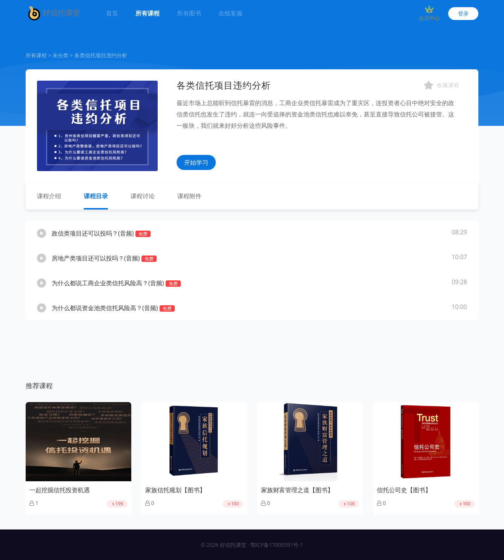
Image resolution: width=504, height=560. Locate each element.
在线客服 (230, 13)
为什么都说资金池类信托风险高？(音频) (113, 308)
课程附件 (189, 196)
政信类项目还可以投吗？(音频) (101, 233)
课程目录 (96, 196)
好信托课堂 (53, 13)
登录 (463, 13)
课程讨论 (143, 196)
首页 (113, 8)
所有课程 (147, 13)
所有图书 (189, 13)
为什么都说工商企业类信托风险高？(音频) (116, 283)
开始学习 (196, 162)
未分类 (60, 55)
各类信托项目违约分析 (100, 55)
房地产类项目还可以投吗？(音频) (104, 258)
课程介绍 (49, 196)
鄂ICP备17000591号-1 (276, 544)
